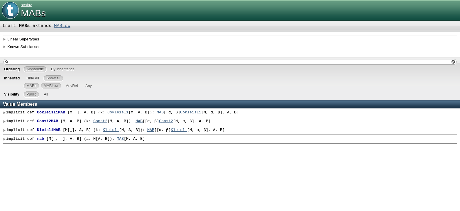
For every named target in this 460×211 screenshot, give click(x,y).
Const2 (100, 121)
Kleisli (111, 130)
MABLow (62, 26)
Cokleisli (117, 112)
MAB (160, 112)
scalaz (26, 5)
